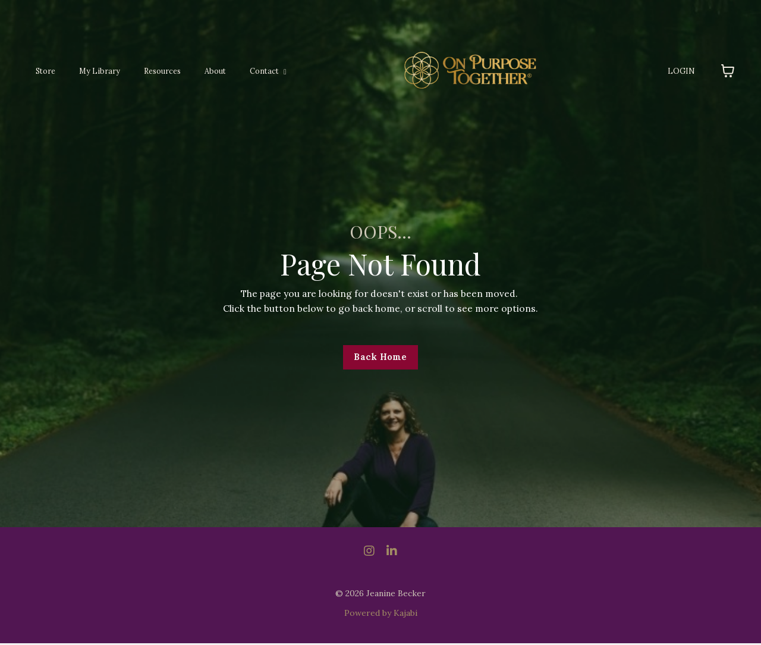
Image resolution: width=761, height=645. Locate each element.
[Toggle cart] (727, 70)
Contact (259, 71)
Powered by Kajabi (380, 614)
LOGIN (682, 71)
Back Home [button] (380, 358)
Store (45, 71)
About (208, 71)
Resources (156, 71)
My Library (96, 71)
